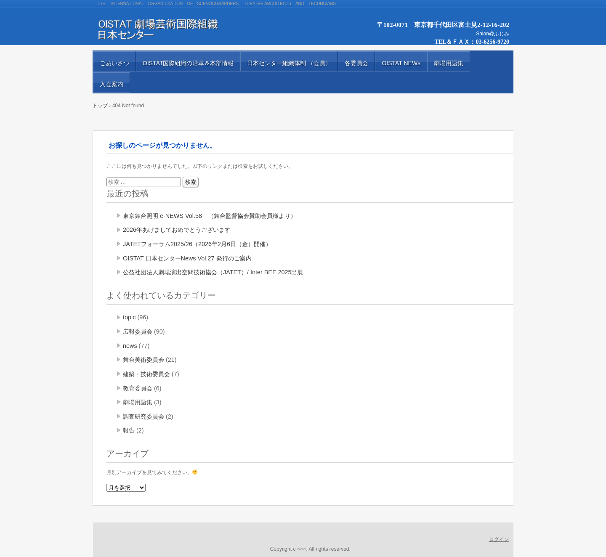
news (130, 345)
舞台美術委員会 (143, 359)
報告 (129, 430)
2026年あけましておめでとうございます (177, 229)
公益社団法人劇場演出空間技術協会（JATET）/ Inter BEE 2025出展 (213, 272)
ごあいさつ (114, 63)
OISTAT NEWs (401, 63)
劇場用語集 (448, 63)
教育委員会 (137, 388)
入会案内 (111, 84)
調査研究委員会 (143, 416)
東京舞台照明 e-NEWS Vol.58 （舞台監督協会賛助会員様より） (209, 215)
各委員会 (356, 63)
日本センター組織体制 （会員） (289, 63)
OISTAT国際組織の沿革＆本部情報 (188, 63)
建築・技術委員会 (146, 374)
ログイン (499, 539)
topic (129, 317)
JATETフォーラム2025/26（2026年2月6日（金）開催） (197, 244)
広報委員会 (137, 331)
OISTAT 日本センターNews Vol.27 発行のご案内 (187, 258)
